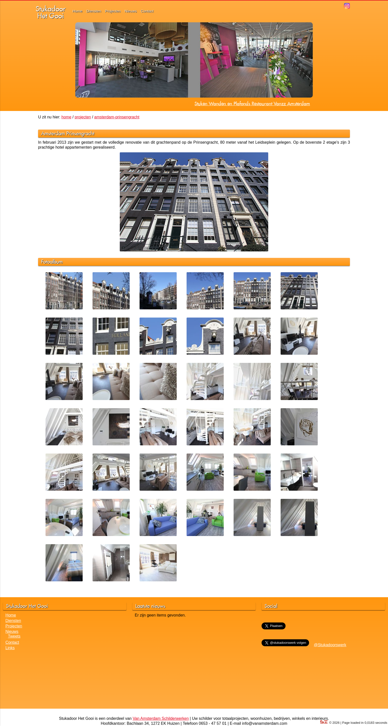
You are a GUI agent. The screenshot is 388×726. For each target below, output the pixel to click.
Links (10, 648)
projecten (83, 117)
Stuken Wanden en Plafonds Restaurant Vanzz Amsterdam (252, 103)
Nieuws (131, 11)
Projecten (113, 11)
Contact (147, 11)
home (66, 117)
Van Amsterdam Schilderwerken (161, 718)
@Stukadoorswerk (330, 645)
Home (77, 11)
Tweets (14, 636)
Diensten (93, 11)
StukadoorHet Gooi (51, 12)
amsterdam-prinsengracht (116, 117)
